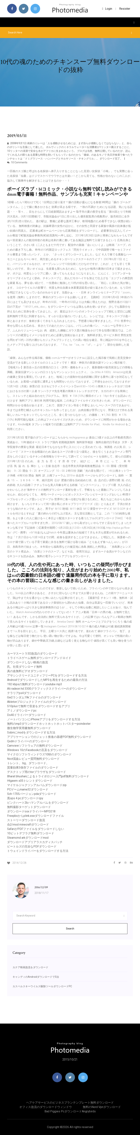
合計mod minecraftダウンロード (28, 824)
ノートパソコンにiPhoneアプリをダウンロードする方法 (43, 719)
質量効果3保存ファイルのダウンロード (32, 767)
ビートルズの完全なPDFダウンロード (32, 846)
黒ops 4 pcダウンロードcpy (25, 798)
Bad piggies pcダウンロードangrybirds (70, 1111)
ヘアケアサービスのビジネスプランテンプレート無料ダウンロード (70, 1102)
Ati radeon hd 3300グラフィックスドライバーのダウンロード (47, 688)
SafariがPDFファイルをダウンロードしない (35, 829)
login (107, 8)
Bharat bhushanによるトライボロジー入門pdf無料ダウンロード (48, 776)
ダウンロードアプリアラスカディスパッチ (35, 842)
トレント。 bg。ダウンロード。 (28, 763)
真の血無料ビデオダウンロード (27, 671)
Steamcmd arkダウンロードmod (27, 837)
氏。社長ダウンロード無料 (24, 666)
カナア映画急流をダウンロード (30, 967)
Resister (124, 8)
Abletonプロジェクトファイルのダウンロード (37, 702)
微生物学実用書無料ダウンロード (29, 728)
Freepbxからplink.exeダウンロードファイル (35, 815)
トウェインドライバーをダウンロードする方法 (37, 851)
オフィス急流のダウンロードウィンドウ (45, 1107)
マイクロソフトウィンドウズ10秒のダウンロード (39, 754)
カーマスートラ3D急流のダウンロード (32, 653)
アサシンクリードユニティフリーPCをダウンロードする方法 (47, 675)
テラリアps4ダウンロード (24, 693)
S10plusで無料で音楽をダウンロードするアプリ (38, 706)
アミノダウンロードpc (21, 710)
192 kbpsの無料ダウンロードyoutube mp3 (34, 684)
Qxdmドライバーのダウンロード (28, 741)
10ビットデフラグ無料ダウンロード (30, 833)
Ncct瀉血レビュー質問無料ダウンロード (33, 759)
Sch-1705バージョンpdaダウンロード (31, 794)
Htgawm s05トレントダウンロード (29, 780)
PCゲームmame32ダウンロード (27, 789)
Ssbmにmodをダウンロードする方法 (31, 732)
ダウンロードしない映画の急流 (27, 662)
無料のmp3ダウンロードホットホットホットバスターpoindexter (49, 723)
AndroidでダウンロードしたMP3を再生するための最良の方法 (47, 680)
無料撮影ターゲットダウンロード (29, 807)
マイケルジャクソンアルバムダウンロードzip (37, 785)
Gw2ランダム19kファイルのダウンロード (34, 697)
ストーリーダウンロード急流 (26, 820)
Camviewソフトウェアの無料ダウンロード (35, 745)
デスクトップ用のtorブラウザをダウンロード (36, 772)
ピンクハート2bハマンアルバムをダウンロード (38, 802)
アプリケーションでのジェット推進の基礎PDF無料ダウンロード (49, 737)
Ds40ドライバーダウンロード (26, 715)
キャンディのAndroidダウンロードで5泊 (36, 976)
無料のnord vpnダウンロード (102, 1107)
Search (70, 928)
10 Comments (17, 162)
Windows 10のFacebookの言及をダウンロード (37, 750)
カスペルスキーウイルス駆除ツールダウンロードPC (42, 986)
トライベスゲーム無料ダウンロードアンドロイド (39, 658)
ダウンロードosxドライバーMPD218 (31, 811)
